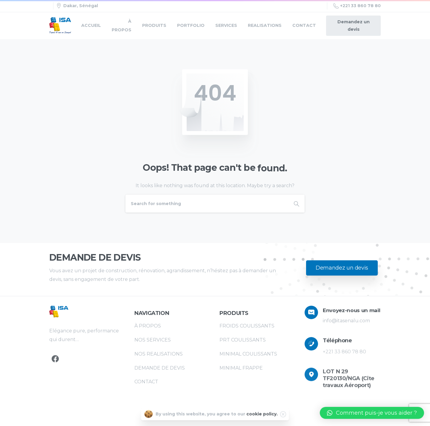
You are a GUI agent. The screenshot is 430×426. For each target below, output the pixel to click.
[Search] (206, 204)
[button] (372, 413)
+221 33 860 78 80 (357, 6)
